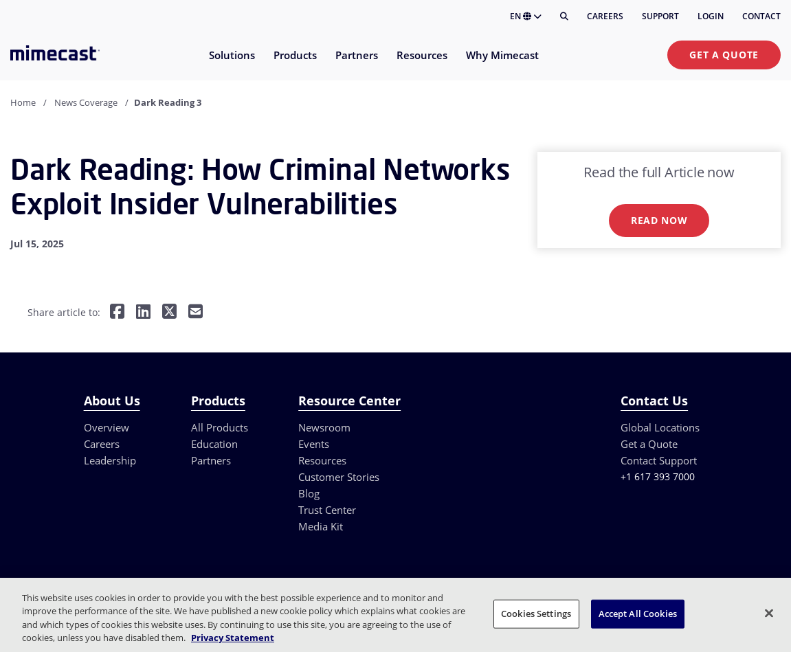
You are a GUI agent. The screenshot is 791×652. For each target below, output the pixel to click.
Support (660, 16)
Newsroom (324, 427)
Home (23, 102)
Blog (309, 493)
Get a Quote (724, 54)
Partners (211, 460)
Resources (322, 460)
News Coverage (86, 102)
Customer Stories (338, 477)
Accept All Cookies (638, 613)
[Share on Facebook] (117, 313)
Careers (605, 16)
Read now (659, 220)
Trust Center (327, 510)
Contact (761, 16)
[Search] (564, 16)
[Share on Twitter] (169, 313)
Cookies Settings (536, 613)
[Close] (769, 613)
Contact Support (659, 460)
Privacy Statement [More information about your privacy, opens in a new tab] (232, 637)
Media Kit (320, 526)
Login (711, 16)
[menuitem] (231, 63)
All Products (219, 427)
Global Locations (660, 427)
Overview (106, 427)
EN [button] (526, 16)
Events (313, 444)
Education (214, 444)
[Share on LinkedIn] (143, 313)
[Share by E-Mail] (195, 313)
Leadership (110, 460)
